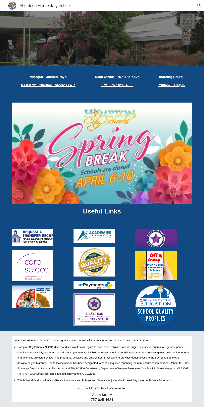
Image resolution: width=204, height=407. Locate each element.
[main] (48, 81)
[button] (199, 5)
